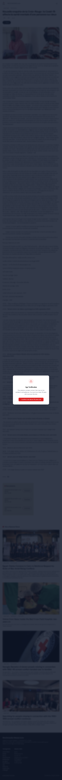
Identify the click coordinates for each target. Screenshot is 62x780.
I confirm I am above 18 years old (31, 399)
